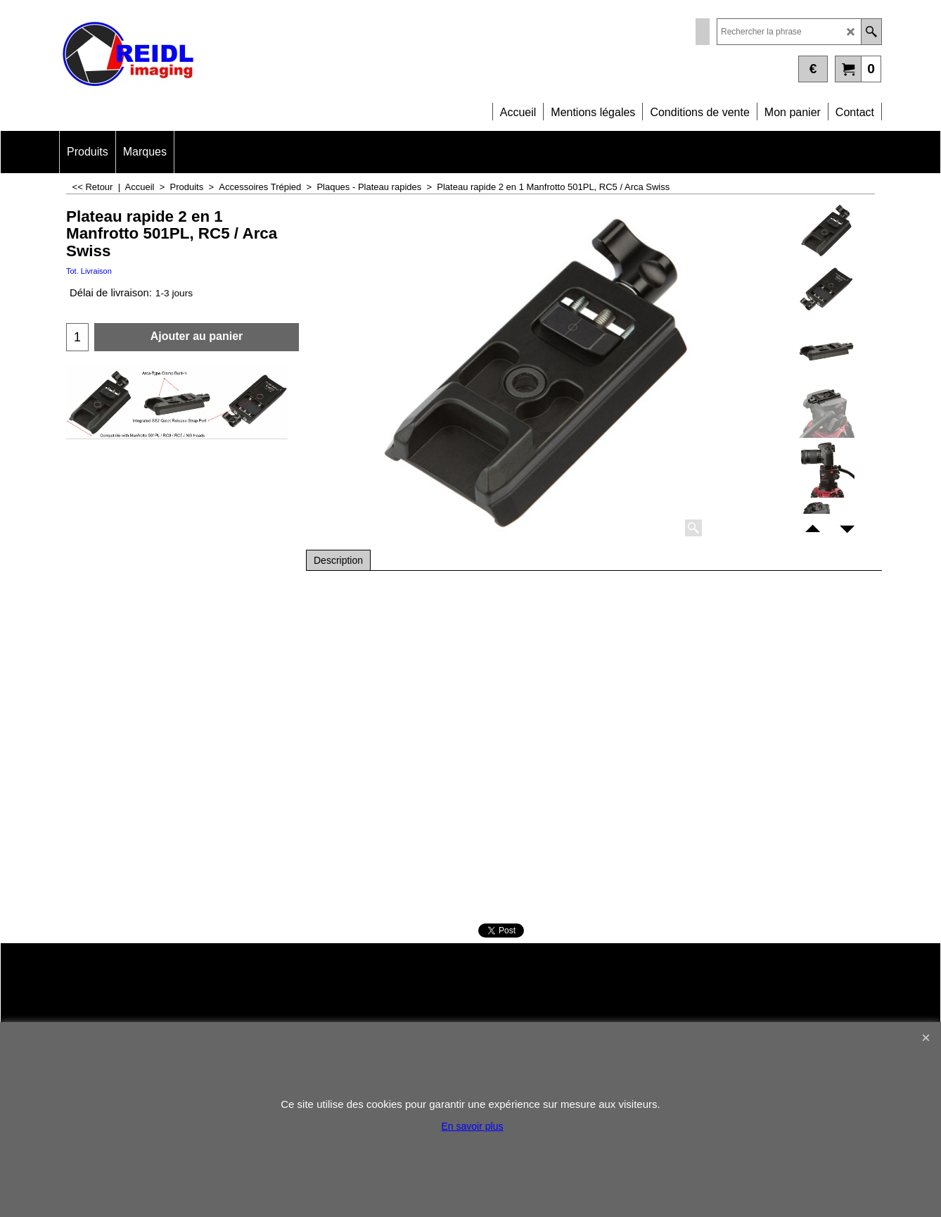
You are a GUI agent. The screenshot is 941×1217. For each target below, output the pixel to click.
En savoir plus (473, 1126)
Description (338, 560)
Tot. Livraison (89, 271)
